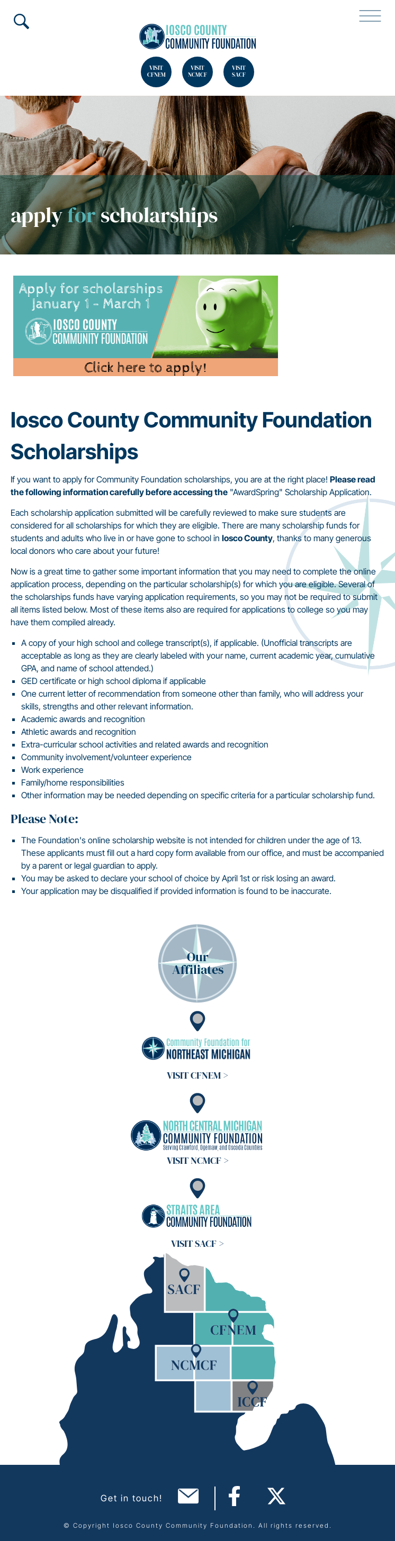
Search (21, 21)
